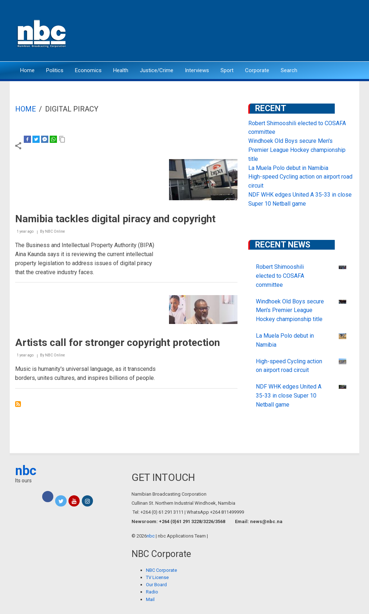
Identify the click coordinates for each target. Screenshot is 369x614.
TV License (157, 577)
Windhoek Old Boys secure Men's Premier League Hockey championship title (297, 149)
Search (289, 70)
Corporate (257, 70)
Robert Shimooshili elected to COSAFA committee (280, 275)
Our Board (156, 584)
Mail (150, 599)
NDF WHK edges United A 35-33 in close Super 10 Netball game (288, 395)
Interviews (197, 70)
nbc (25, 470)
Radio (152, 592)
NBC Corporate (161, 570)
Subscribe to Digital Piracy (18, 404)
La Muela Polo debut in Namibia (288, 168)
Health (120, 70)
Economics (88, 70)
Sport (227, 70)
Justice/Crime (156, 70)
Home (27, 70)
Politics (54, 70)
